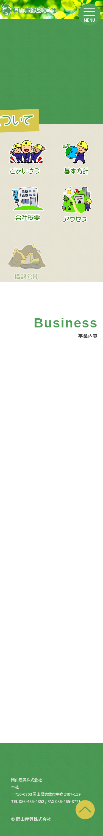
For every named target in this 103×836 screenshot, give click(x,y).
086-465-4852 (31, 801)
